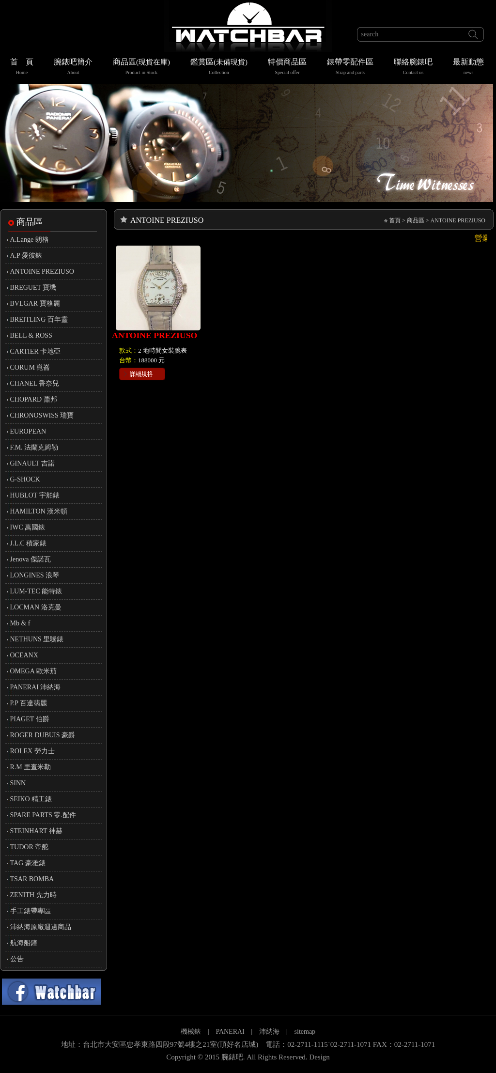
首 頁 (21, 68)
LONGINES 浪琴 (35, 575)
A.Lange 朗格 (29, 239)
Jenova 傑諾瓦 (30, 559)
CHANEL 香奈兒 (35, 383)
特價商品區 (287, 68)
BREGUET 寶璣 (33, 287)
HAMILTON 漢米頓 (39, 511)
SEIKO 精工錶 (31, 799)
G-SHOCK (25, 479)
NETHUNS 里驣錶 (37, 639)
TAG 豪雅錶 (28, 863)
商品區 (141, 68)
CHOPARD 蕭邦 (33, 399)
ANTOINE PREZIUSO (42, 271)
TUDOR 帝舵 (29, 847)
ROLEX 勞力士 (32, 751)
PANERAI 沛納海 (35, 687)
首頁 (395, 220)
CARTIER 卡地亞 (35, 351)
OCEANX (24, 655)
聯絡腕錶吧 (413, 68)
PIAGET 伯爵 (29, 719)
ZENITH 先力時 (33, 895)
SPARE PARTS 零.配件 (43, 815)
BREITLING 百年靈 (39, 319)
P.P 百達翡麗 (28, 703)
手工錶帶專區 (30, 911)
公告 (17, 959)
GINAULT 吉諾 (32, 463)
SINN (18, 783)
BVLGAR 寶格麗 (35, 303)
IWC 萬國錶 (28, 527)
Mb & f (20, 623)
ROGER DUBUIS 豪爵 (43, 735)
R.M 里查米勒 (30, 767)
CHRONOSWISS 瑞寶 (42, 415)
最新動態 (468, 68)
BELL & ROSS (31, 335)
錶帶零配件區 (350, 68)
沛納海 (269, 1031)
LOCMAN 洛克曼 (36, 607)
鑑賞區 (219, 68)
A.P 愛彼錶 (26, 255)
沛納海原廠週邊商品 (40, 927)
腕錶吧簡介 (73, 68)
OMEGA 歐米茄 (33, 671)
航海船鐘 (23, 943)
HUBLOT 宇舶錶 (35, 495)
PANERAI (231, 1031)
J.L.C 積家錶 (28, 543)
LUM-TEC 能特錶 (36, 591)
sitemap (305, 1031)
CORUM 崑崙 (30, 367)
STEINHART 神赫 (36, 831)
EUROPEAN (28, 431)
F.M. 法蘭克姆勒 (34, 447)
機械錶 (191, 1031)
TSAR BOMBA (32, 879)
